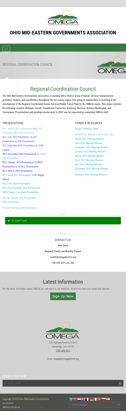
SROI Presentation (11, 202)
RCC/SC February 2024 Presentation (20, 208)
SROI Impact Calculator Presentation (21, 192)
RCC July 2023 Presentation (16, 183)
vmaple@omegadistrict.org (66, 359)
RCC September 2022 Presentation (19, 145)
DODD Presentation (26, 132)
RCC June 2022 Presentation (16, 137)
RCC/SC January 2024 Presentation (19, 198)
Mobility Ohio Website (94, 134)
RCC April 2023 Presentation (17, 175)
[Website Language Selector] (94, 404)
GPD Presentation (26, 141)
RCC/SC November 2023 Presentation (21, 188)
